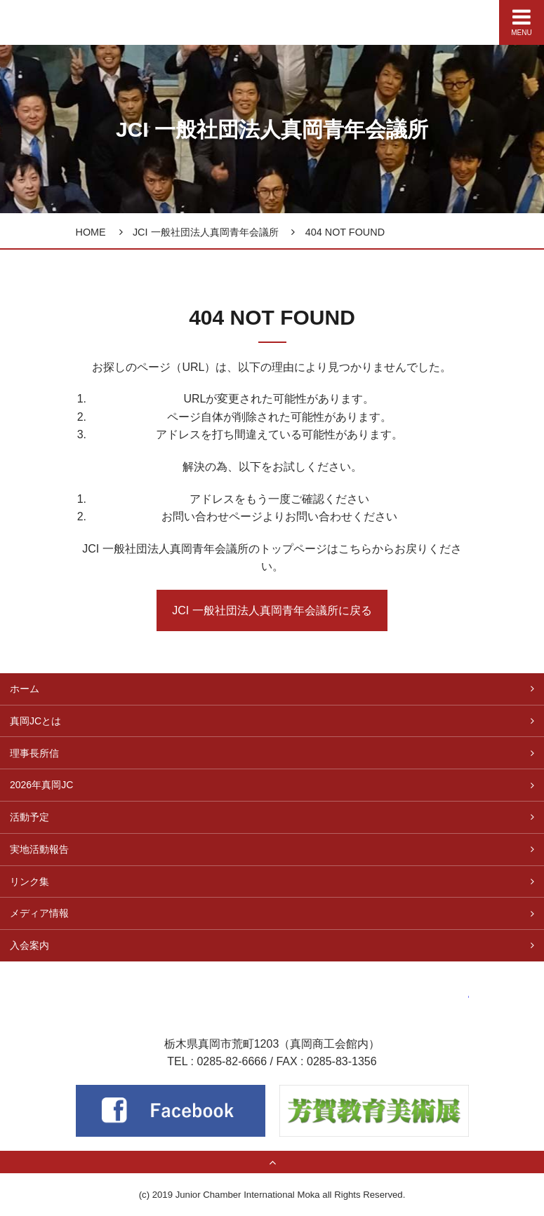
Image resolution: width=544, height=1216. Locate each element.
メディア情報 (39, 913)
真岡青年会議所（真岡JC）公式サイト (51, 18)
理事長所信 (34, 753)
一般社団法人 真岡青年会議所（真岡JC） (272, 987)
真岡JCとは (35, 721)
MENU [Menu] (521, 21)
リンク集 (29, 881)
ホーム (24, 688)
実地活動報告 (39, 849)
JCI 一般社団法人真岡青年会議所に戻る (271, 610)
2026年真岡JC (41, 784)
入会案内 (29, 945)
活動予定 (29, 817)
